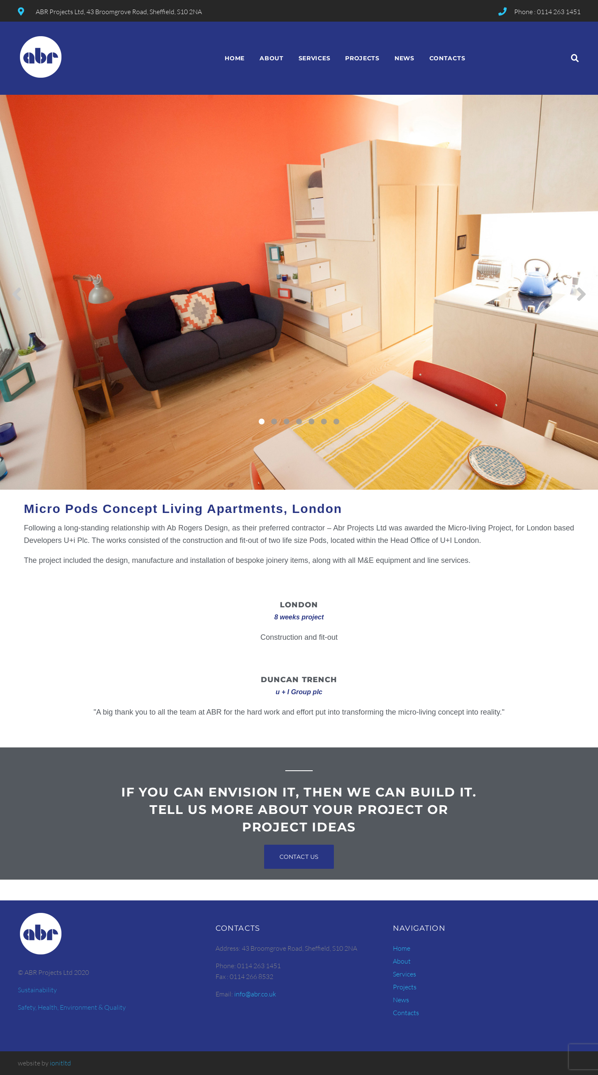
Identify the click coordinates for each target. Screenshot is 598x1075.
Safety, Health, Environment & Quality (72, 1007)
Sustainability (37, 990)
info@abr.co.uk (255, 994)
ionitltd (60, 1063)
